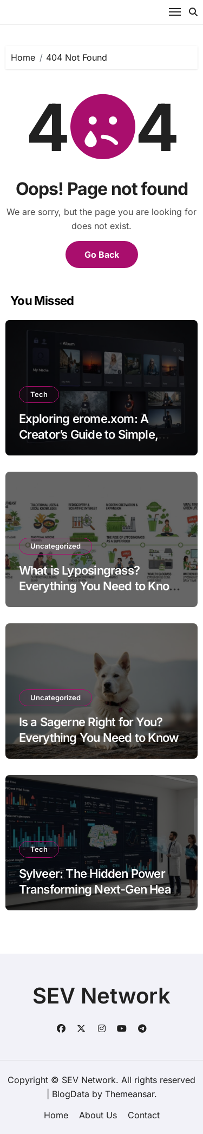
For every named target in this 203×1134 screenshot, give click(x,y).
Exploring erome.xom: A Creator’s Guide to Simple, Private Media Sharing (88, 434)
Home (56, 1115)
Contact (144, 1115)
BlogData (70, 1094)
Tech (39, 394)
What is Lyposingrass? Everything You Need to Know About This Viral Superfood (99, 585)
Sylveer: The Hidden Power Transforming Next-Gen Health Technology (102, 888)
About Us (98, 1115)
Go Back (101, 254)
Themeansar (129, 1094)
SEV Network (101, 995)
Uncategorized (55, 546)
